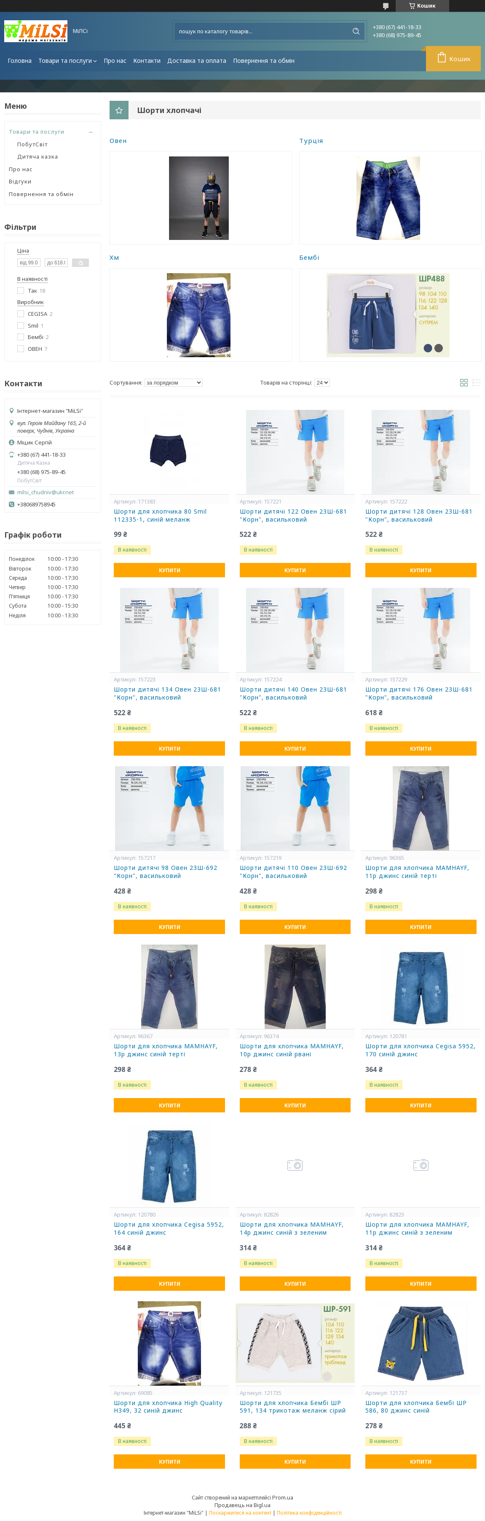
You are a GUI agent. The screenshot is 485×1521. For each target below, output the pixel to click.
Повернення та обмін (264, 61)
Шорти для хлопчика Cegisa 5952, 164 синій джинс (169, 1228)
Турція (311, 140)
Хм (114, 257)
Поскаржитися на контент (240, 1512)
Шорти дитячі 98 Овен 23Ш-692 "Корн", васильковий (165, 872)
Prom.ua (282, 1497)
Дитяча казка (37, 156)
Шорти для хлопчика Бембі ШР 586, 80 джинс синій (416, 1407)
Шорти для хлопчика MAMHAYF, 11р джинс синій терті (417, 872)
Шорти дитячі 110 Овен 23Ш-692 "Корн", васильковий (293, 872)
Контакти (147, 61)
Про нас (115, 61)
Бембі (309, 257)
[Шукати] (356, 31)
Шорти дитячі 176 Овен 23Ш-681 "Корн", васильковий (419, 693)
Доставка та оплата (196, 61)
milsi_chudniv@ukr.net (45, 492)
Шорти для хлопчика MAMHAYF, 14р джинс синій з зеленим (292, 1228)
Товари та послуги (65, 61)
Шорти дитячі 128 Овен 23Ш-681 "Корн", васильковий (419, 515)
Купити (169, 570)
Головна (20, 61)
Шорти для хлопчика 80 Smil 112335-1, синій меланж (160, 515)
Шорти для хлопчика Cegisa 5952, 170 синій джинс (420, 1050)
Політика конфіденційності (309, 1512)
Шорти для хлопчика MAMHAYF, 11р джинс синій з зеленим (417, 1228)
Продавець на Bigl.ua (242, 1505)
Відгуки (20, 181)
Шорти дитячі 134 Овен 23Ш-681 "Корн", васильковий (167, 693)
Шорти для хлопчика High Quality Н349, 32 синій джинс (168, 1407)
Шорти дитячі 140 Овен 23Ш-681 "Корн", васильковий (293, 693)
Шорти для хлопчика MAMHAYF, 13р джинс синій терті (166, 1050)
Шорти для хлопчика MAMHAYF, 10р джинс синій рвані (292, 1050)
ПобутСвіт (32, 144)
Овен (118, 140)
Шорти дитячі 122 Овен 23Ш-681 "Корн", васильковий (293, 515)
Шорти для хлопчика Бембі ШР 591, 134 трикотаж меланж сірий (293, 1407)
